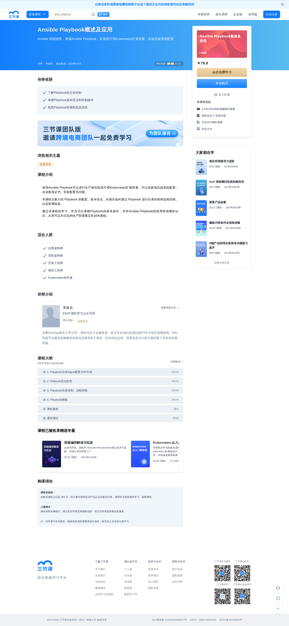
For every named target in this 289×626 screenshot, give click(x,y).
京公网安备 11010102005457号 (169, 619)
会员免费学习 (221, 72)
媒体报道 (100, 587)
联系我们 (153, 575)
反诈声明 (177, 581)
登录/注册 (271, 14)
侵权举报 (153, 587)
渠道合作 (153, 569)
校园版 (128, 587)
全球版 (252, 14)
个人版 (128, 569)
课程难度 (168, 63)
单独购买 (221, 83)
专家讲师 (204, 14)
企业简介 (100, 575)
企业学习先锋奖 (104, 594)
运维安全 (45, 164)
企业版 (237, 14)
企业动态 (100, 581)
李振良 (68, 308)
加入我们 (153, 581)
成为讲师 (221, 14)
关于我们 (100, 569)
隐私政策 (177, 575)
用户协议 (177, 569)
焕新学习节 (130, 594)
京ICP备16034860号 (231, 619)
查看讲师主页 (168, 307)
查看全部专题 (222, 262)
